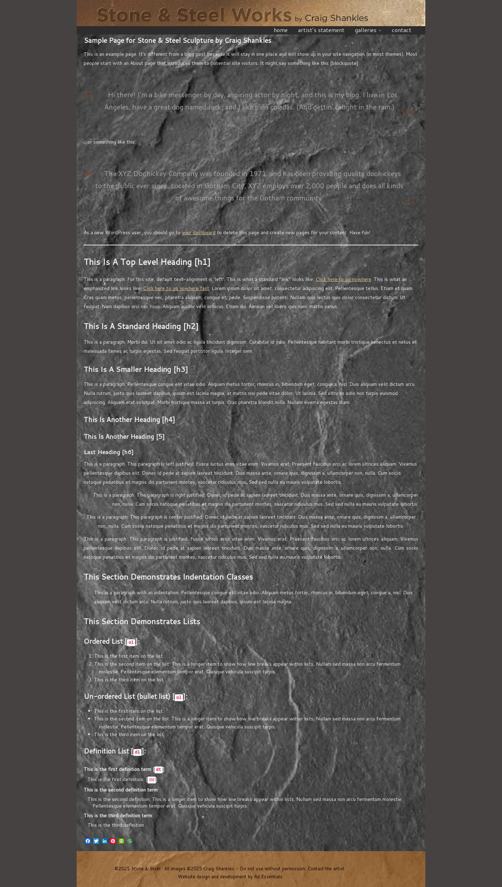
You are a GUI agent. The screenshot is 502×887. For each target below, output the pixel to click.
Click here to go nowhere (343, 279)
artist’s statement (321, 30)
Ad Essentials (268, 876)
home (282, 30)
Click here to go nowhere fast (176, 288)
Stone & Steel (251, 14)
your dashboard (198, 232)
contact (401, 30)
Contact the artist (325, 868)
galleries (368, 30)
